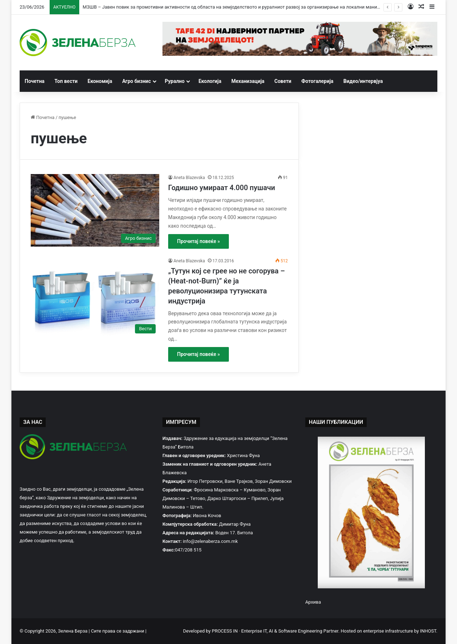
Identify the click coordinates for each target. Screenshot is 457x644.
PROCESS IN (225, 631)
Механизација (248, 81)
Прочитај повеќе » (198, 241)
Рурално (175, 81)
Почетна (35, 81)
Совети (283, 81)
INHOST (428, 631)
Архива (313, 602)
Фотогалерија (317, 81)
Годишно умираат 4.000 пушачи (221, 187)
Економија (99, 81)
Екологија (210, 81)
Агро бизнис (136, 81)
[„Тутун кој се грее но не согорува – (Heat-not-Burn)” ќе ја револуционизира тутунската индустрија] (95, 297)
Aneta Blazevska (189, 177)
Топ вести (66, 81)
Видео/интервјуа (363, 81)
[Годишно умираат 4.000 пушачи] (95, 210)
